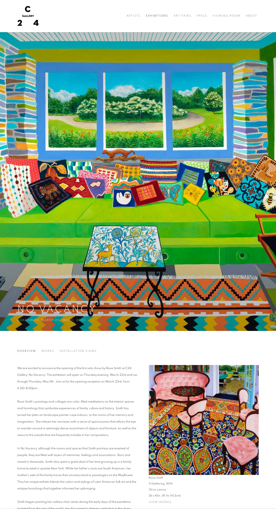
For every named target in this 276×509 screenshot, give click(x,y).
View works (160, 502)
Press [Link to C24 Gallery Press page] (202, 15)
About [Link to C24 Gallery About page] (251, 15)
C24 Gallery (28, 16)
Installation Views (78, 351)
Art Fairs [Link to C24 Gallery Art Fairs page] (182, 15)
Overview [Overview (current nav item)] (26, 351)
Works (47, 351)
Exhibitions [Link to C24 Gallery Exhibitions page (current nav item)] (157, 15)
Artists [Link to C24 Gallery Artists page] (133, 15)
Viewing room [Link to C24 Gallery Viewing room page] (226, 15)
